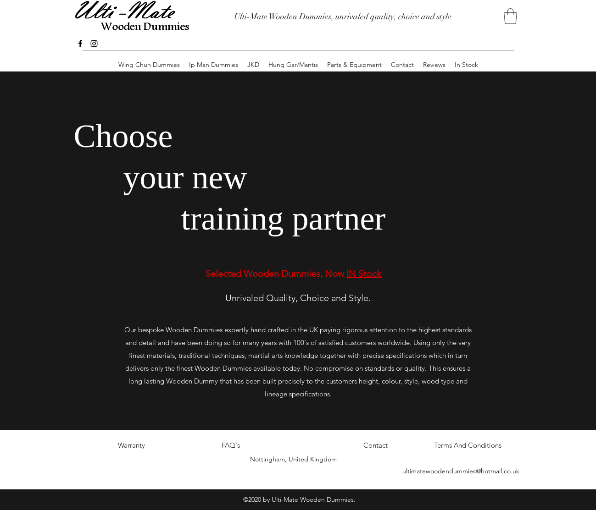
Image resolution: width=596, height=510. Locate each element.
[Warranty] (131, 445)
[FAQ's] (230, 445)
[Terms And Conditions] (468, 445)
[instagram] (94, 43)
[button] (510, 16)
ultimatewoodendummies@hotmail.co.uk (460, 471)
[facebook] (80, 43)
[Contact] (375, 445)
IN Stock (363, 273)
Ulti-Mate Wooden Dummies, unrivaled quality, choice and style (342, 16)
